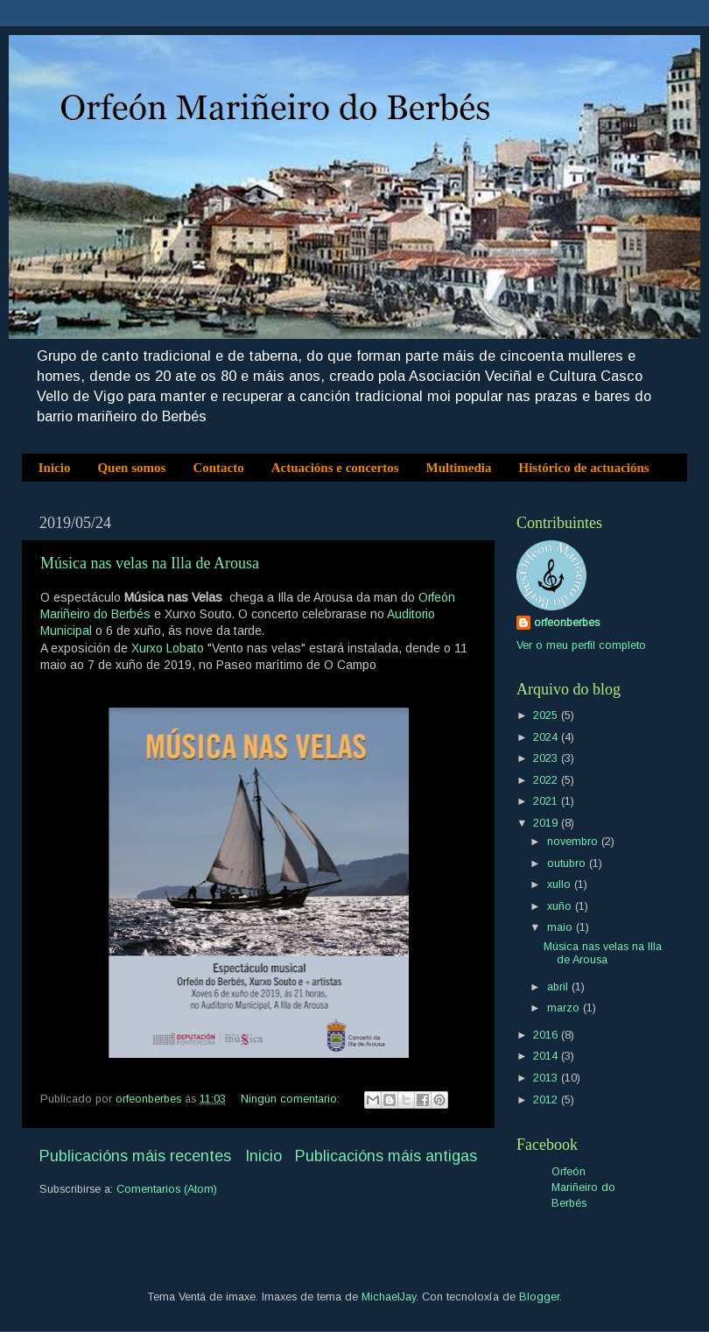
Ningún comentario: (292, 1099)
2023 (547, 758)
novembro (574, 841)
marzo (565, 1008)
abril (559, 987)
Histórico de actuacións (584, 468)
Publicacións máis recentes (135, 1156)
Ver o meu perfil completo (581, 645)
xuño (561, 906)
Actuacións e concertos (335, 468)
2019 (547, 823)
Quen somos (131, 468)
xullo (560, 884)
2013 (547, 1078)
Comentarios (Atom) (166, 1189)
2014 (547, 1056)
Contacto (218, 468)
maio (561, 927)
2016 (547, 1035)
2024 (547, 737)
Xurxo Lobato (167, 648)
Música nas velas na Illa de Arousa (149, 563)
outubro (568, 863)
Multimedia (459, 468)
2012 (547, 1100)
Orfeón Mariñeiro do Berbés (583, 1187)
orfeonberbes (567, 623)
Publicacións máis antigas (386, 1156)
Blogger (539, 1297)
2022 (547, 780)
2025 (547, 715)
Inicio (55, 468)
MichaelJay (389, 1297)
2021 (547, 801)
